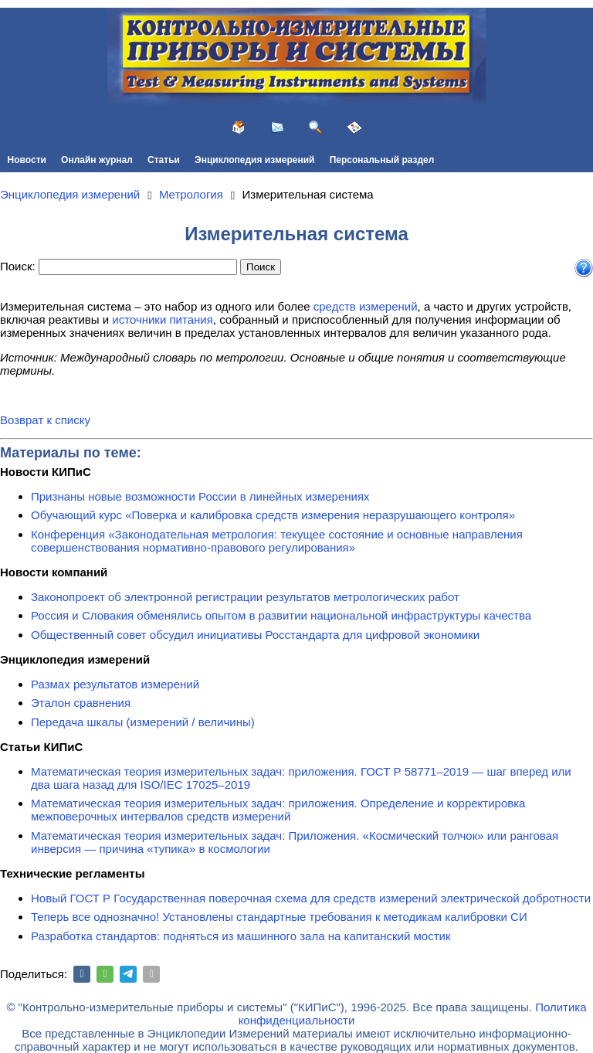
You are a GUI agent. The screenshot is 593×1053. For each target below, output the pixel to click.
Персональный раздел (382, 160)
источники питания (162, 319)
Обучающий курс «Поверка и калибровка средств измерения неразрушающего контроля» (273, 514)
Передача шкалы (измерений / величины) (143, 722)
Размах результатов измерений (115, 684)
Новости (27, 160)
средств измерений (365, 306)
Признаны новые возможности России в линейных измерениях (200, 496)
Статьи (163, 160)
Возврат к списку (45, 419)
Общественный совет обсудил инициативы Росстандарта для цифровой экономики (255, 634)
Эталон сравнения (80, 702)
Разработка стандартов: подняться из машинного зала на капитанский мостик (241, 936)
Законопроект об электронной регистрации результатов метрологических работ (245, 596)
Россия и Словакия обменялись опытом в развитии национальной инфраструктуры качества (281, 615)
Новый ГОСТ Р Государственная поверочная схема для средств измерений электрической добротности (311, 898)
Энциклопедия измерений (254, 160)
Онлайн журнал (97, 160)
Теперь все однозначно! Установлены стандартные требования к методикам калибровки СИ (279, 916)
